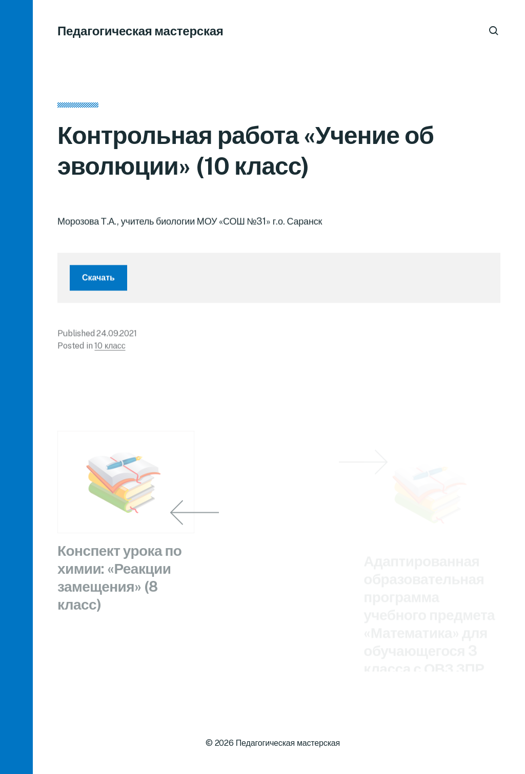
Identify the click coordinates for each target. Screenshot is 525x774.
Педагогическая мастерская (140, 31)
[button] (16, 387)
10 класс (109, 348)
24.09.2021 (116, 336)
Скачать (98, 280)
